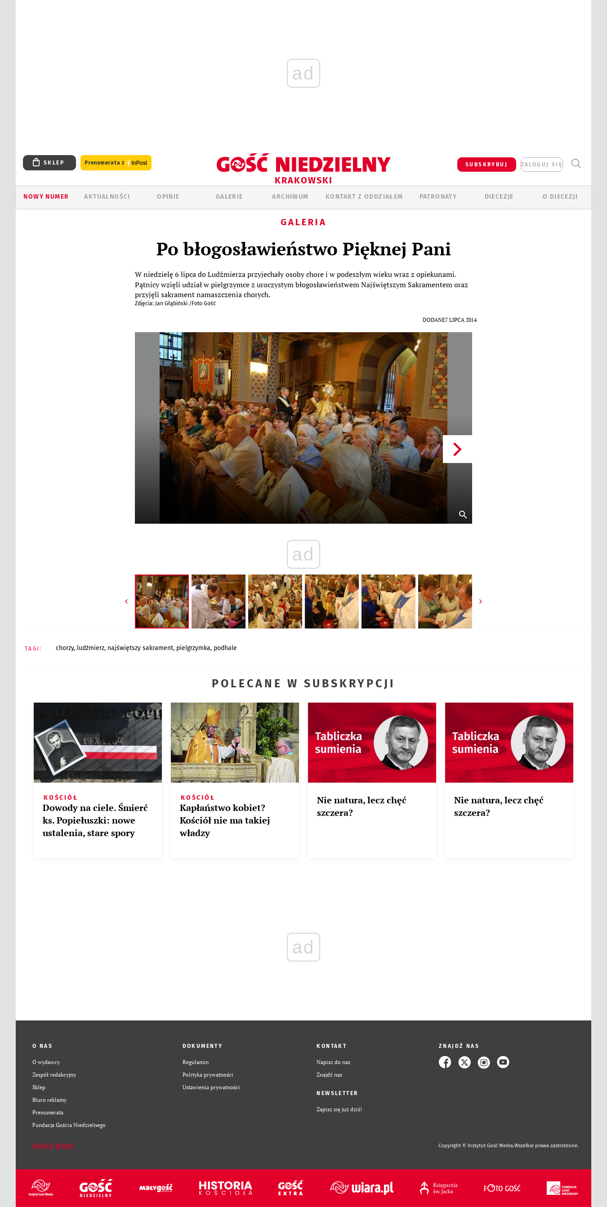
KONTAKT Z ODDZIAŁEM (364, 196)
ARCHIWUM (290, 196)
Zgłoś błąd (53, 1146)
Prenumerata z (116, 163)
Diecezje (499, 196)
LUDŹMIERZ (90, 648)
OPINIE (168, 196)
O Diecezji (560, 196)
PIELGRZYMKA (193, 648)
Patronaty (438, 196)
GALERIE (229, 196)
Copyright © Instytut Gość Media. (476, 1146)
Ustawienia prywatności (211, 1087)
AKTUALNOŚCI (107, 196)
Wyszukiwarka (575, 163)
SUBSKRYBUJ (486, 164)
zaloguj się (541, 164)
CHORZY (65, 648)
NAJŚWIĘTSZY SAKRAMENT (140, 648)
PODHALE (225, 648)
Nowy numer (46, 196)
